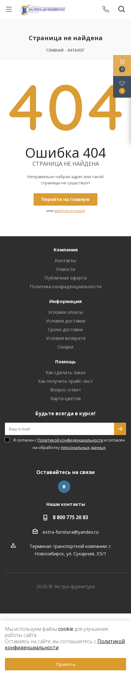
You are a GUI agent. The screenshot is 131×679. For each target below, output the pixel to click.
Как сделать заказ (66, 372)
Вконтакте (64, 486)
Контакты (65, 260)
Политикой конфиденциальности (70, 440)
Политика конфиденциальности (65, 286)
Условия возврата (65, 338)
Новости (65, 269)
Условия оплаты (65, 312)
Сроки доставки (65, 329)
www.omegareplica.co (23, 617)
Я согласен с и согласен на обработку (69, 443)
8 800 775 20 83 (70, 517)
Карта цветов (66, 398)
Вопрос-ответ (65, 389)
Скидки (65, 347)
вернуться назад (70, 210)
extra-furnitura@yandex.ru (71, 532)
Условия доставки (65, 321)
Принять (66, 664)
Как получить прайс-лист (65, 381)
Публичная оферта (65, 278)
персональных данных (83, 447)
